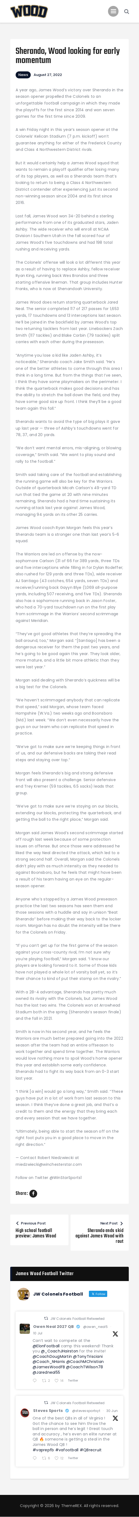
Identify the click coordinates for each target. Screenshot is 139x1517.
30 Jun (112, 1410)
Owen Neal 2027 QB (53, 1326)
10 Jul (38, 1333)
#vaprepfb (43, 1450)
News (23, 74)
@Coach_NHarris (49, 1361)
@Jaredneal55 (46, 1372)
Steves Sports (48, 1410)
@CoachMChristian (85, 1361)
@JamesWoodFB (49, 1367)
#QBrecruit (91, 1450)
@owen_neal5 (95, 1326)
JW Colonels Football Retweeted (77, 1318)
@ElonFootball (46, 1346)
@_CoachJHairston (59, 1351)
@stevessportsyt (86, 1410)
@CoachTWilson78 (84, 1367)
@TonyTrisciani (88, 1356)
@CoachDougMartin (52, 1356)
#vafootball (67, 1450)
